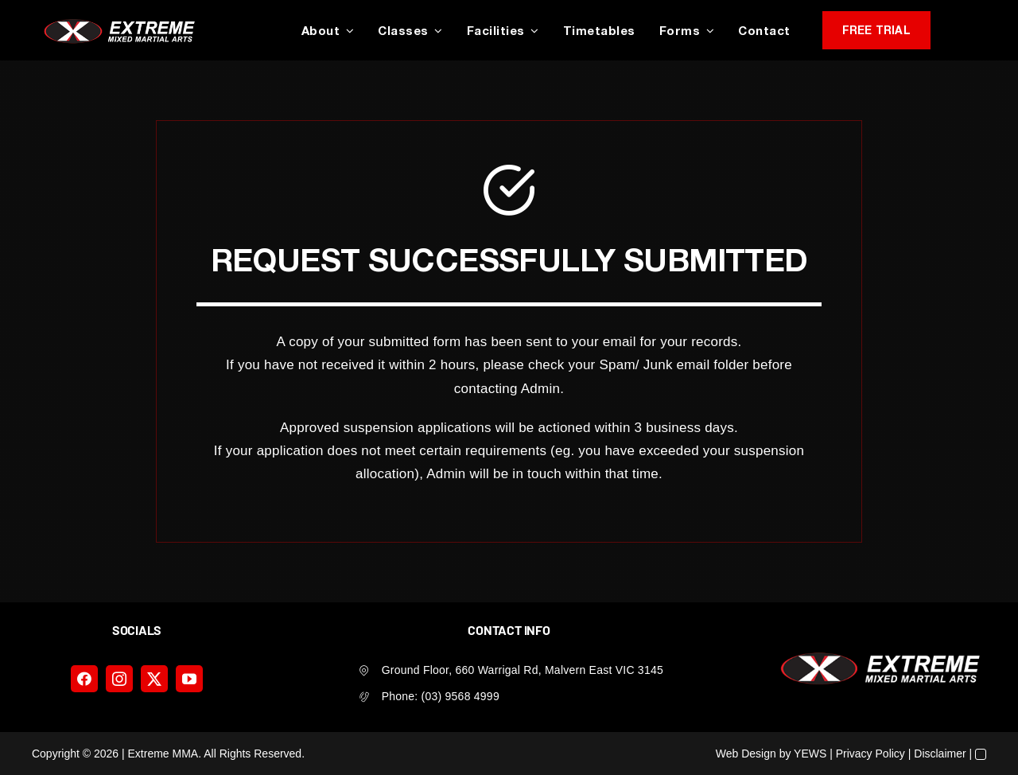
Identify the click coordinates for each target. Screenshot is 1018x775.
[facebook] (84, 678)
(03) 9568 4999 (460, 696)
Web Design (746, 753)
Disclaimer (940, 753)
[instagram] (119, 678)
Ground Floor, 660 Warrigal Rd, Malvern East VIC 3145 (522, 670)
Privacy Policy (870, 753)
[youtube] (189, 678)
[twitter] (154, 678)
